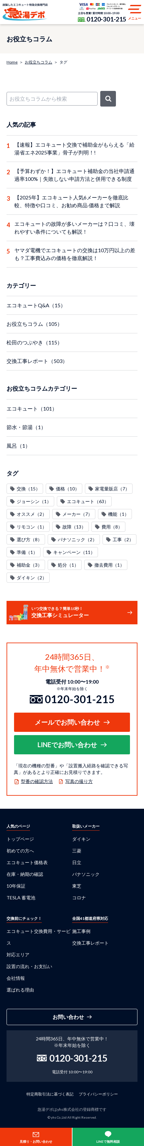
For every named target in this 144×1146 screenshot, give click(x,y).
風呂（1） (18, 445)
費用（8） (112, 526)
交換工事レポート (90, 943)
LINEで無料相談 (108, 1141)
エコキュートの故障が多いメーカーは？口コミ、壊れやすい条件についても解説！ (74, 228)
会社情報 (16, 978)
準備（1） (27, 552)
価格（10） (67, 488)
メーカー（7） (77, 514)
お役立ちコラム (38, 62)
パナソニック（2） (77, 539)
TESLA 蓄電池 (21, 897)
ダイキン (81, 839)
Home (12, 62)
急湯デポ (25, 12)
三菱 (76, 850)
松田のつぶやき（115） (34, 342)
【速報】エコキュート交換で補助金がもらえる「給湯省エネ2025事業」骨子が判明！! (74, 148)
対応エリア (18, 954)
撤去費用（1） (109, 565)
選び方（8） (29, 539)
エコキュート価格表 (27, 862)
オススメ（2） (32, 514)
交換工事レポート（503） (37, 361)
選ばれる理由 (20, 990)
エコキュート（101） (32, 408)
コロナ (79, 897)
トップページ (20, 839)
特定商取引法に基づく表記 (49, 1094)
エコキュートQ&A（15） (36, 305)
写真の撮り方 (79, 781)
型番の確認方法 (37, 781)
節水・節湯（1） (26, 427)
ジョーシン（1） (34, 501)
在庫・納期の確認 (25, 874)
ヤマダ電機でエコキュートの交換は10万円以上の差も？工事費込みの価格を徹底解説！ (74, 254)
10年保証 (16, 886)
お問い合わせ (68, 1017)
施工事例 (81, 931)
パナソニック (86, 874)
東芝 (76, 886)
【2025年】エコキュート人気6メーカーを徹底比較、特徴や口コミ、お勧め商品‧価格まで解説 (71, 201)
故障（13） (74, 526)
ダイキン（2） (32, 577)
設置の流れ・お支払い (29, 966)
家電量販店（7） (112, 488)
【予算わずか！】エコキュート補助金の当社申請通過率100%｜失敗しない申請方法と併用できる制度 (74, 175)
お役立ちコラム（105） (34, 324)
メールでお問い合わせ (67, 722)
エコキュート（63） (88, 501)
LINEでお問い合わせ (67, 744)
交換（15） (28, 488)
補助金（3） (29, 565)
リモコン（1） (32, 526)
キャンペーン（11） (74, 552)
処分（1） (68, 565)
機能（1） (118, 514)
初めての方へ (20, 850)
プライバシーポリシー (98, 1094)
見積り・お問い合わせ (36, 1141)
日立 (76, 862)
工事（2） (123, 539)
